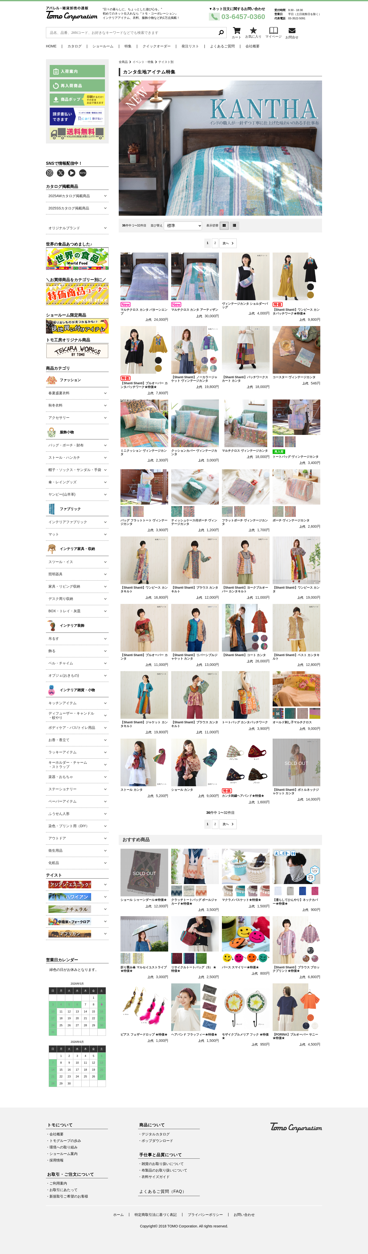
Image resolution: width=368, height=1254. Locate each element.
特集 (128, 46)
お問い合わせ (244, 1215)
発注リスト (190, 46)
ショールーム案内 (63, 1154)
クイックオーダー (157, 46)
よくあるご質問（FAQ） (163, 1191)
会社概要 (253, 46)
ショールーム (102, 46)
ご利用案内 (58, 1183)
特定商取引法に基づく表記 (156, 1215)
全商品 (123, 62)
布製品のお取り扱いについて (164, 1170)
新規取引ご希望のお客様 (68, 1196)
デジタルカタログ (156, 1134)
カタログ (75, 46)
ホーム (118, 1215)
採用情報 (56, 1160)
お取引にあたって (63, 1190)
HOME (51, 46)
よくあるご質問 (222, 46)
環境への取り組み (63, 1147)
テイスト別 (165, 62)
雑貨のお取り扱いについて (163, 1164)
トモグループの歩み (65, 1141)
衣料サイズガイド (156, 1177)
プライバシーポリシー (205, 1215)
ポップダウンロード (157, 1141)
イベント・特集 (143, 62)
